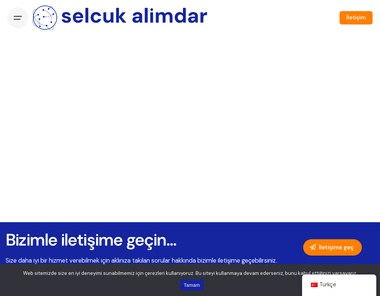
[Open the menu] (17, 17)
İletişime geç (331, 247)
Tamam (192, 285)
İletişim (356, 17)
